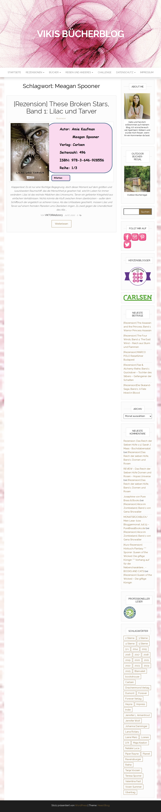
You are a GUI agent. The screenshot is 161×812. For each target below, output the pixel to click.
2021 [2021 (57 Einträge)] (146, 660)
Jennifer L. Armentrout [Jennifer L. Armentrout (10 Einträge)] (137, 715)
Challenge (104, 72)
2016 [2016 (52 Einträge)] (127, 654)
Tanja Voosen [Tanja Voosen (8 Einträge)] (132, 770)
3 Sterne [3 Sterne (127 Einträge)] (143, 638)
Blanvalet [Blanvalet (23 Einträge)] (140, 671)
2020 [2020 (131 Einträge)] (137, 660)
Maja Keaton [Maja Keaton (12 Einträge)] (140, 742)
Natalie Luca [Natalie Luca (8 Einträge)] (132, 748)
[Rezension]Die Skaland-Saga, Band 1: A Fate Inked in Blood (137, 389)
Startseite (14, 72)
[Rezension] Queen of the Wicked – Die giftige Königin (138, 579)
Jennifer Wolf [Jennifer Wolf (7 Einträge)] (132, 720)
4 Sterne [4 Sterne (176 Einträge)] (130, 643)
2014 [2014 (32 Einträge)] (135, 649)
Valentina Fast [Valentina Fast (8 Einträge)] (133, 781)
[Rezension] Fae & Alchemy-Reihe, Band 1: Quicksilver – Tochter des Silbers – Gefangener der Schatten (138, 372)
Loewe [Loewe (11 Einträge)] (145, 737)
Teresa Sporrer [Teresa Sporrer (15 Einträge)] (133, 775)
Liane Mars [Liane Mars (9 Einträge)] (131, 737)
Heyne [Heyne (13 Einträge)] (128, 704)
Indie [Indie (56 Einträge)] (128, 709)
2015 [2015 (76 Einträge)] (144, 649)
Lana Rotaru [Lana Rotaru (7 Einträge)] (132, 731)
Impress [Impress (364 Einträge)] (140, 704)
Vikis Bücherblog (80, 33)
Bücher (55, 72)
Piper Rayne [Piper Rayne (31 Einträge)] (132, 753)
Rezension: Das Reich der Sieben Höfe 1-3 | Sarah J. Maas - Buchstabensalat (138, 445)
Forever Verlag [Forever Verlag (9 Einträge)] (133, 698)
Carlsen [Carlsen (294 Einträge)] (129, 682)
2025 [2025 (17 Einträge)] (127, 671)
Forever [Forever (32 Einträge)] (142, 693)
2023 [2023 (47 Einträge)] (137, 665)
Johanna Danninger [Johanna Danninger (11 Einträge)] (136, 726)
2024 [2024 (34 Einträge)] (146, 665)
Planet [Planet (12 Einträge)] (146, 753)
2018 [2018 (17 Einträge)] (146, 654)
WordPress (81, 805)
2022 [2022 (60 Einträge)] (127, 665)
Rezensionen (35, 72)
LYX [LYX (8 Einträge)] (127, 742)
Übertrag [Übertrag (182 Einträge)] (130, 792)
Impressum (146, 72)
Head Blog (104, 805)
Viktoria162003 (54, 215)
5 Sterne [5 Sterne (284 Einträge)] (143, 643)
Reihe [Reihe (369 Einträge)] (128, 764)
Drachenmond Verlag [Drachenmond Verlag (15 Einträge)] (137, 687)
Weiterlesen (61, 223)
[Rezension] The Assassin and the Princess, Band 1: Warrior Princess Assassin (137, 326)
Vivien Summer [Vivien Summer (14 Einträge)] (133, 786)
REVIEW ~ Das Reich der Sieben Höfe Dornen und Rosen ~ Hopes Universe (137, 472)
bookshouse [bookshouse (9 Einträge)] (132, 676)
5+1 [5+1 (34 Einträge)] (127, 649)
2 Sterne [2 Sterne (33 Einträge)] (129, 638)
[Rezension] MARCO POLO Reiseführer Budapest (135, 356)
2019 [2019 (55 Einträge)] (127, 660)
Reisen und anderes (79, 72)
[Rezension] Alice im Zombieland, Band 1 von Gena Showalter (137, 508)
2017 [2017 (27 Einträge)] (137, 654)
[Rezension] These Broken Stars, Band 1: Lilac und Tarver (61, 107)
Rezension (61, 118)
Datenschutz (126, 72)
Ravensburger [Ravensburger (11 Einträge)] (133, 759)
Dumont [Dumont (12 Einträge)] (129, 693)
